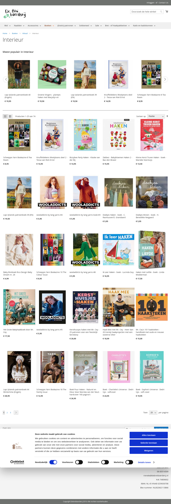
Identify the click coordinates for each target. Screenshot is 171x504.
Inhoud (25, 33)
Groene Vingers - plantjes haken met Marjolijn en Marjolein (49, 97)
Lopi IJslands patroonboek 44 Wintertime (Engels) (16, 390)
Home (5, 33)
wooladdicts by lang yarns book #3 (85, 215)
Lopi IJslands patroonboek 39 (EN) (18, 215)
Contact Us (163, 2)
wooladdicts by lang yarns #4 (49, 215)
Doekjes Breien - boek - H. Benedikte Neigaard (147, 216)
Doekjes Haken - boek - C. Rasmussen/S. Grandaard (114, 216)
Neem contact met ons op (14, 435)
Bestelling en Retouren (13, 431)
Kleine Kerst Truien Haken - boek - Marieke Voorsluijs (151, 158)
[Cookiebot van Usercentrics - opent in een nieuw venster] (17, 499)
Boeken (15, 33)
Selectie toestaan (149, 479)
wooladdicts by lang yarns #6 (83, 272)
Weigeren (148, 487)
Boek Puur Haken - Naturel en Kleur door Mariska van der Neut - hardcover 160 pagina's (85, 392)
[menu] (80, 25)
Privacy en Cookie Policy (13, 443)
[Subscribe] (161, 429)
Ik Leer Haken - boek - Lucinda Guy (118, 272)
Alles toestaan (149, 471)
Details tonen (144, 499)
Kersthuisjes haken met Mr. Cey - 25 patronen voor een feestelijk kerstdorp (84, 332)
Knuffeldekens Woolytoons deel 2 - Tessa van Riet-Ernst (118, 96)
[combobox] (147, 12)
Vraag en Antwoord (11, 439)
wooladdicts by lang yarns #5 (49, 329)
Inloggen (150, 2)
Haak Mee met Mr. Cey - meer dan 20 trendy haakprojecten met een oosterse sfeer (118, 332)
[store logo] (15, 13)
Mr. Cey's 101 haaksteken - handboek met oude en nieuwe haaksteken (150, 332)
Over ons (7, 428)
